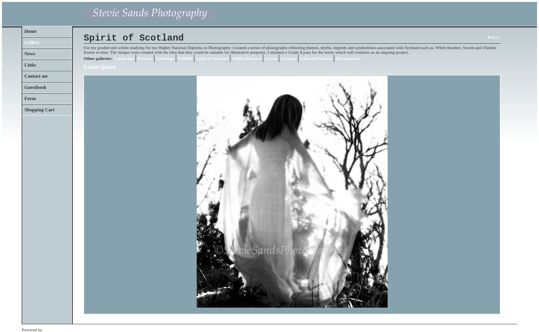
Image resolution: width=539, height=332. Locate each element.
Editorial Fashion (316, 58)
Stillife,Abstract (246, 58)
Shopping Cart (39, 109)
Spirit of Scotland (212, 58)
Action (271, 58)
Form (30, 98)
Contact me (36, 76)
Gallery (32, 42)
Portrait (145, 58)
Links (30, 65)
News (29, 53)
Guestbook (35, 87)
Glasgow (289, 58)
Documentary (348, 58)
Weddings (165, 58)
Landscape (124, 58)
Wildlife (185, 58)
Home (30, 31)
